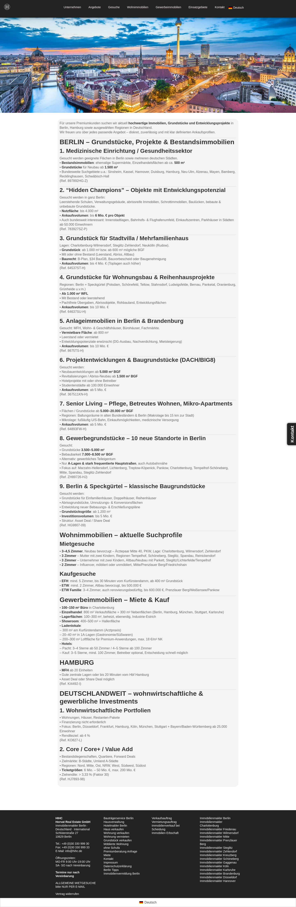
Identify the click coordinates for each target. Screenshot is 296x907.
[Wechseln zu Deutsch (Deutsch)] (147, 902)
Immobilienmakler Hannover (218, 881)
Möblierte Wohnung (116, 844)
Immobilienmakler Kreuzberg (218, 855)
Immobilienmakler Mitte (214, 836)
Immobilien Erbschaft (165, 833)
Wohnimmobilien (137, 7)
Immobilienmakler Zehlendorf (218, 851)
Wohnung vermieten (116, 836)
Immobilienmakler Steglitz (216, 847)
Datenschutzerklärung (118, 866)
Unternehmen (72, 7)
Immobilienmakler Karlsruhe (218, 870)
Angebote (94, 7)
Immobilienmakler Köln (214, 866)
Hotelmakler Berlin (115, 825)
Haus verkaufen (114, 829)
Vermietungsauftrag (164, 822)
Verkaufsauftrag (162, 818)
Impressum (111, 862)
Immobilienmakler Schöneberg (219, 858)
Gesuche (114, 7)
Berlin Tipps (111, 870)
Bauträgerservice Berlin (119, 818)
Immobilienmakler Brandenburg (220, 873)
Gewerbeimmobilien (168, 7)
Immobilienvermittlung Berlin (122, 873)
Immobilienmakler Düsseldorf (218, 877)
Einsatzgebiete (197, 7)
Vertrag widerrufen (67, 894)
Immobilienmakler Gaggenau (218, 862)
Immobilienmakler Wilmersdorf (219, 833)
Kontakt (219, 7)
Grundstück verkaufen (118, 840)
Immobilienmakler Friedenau (218, 829)
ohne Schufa (112, 847)
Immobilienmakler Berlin (215, 818)
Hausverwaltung (114, 822)
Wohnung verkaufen (116, 833)
